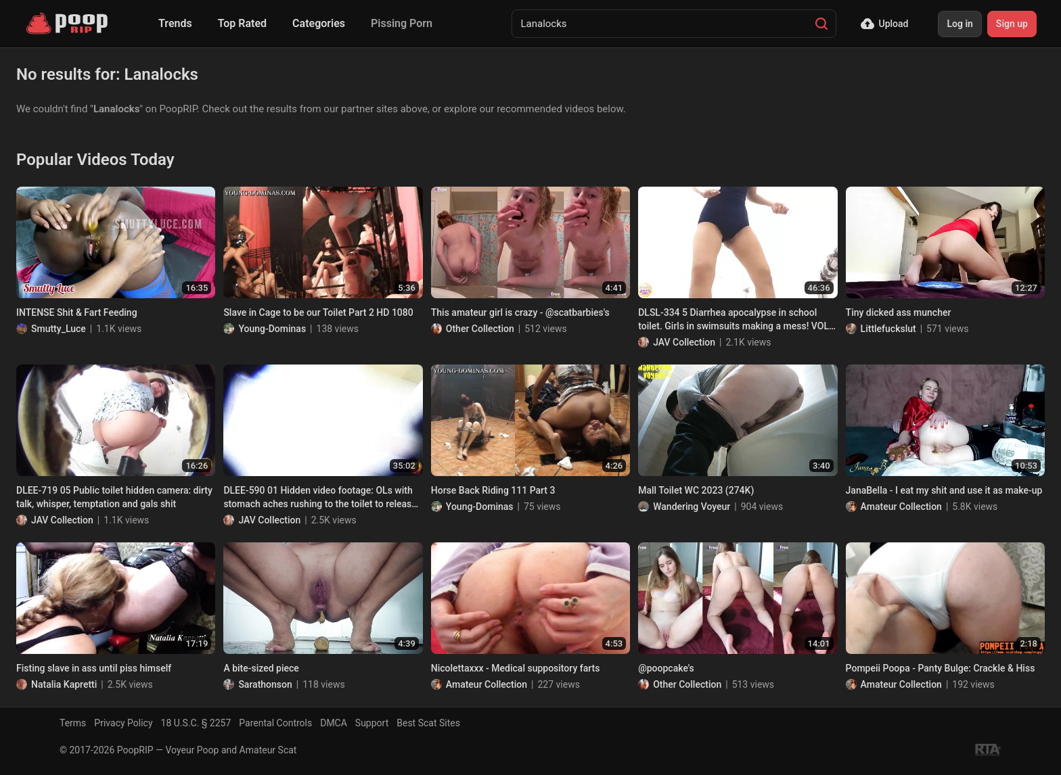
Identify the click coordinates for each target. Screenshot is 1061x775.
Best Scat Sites (428, 723)
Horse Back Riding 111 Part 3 (493, 490)
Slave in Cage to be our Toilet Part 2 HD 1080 (318, 312)
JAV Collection (684, 342)
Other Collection (480, 328)
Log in (959, 23)
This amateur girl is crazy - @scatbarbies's (520, 312)
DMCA (333, 723)
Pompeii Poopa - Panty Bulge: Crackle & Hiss (940, 668)
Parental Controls (275, 723)
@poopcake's (666, 668)
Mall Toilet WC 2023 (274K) (696, 490)
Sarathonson (265, 684)
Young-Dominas (272, 328)
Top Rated (242, 23)
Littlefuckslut (888, 328)
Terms (73, 723)
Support (371, 723)
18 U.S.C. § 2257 (196, 723)
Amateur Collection (901, 506)
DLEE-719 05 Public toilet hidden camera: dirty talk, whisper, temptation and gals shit (114, 497)
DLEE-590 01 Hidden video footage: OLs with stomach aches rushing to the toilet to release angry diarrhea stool (319, 498)
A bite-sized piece (260, 668)
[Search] (821, 23)
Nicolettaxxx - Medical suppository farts (515, 668)
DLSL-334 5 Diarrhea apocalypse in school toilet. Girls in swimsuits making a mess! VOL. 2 (735, 320)
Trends (175, 23)
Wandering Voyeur (691, 506)
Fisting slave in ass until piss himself (93, 668)
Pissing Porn (401, 23)
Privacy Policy (123, 723)
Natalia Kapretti (64, 684)
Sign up (1012, 23)
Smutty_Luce (58, 328)
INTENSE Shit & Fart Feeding (76, 312)
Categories (318, 23)
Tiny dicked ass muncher (898, 312)
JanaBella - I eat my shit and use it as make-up (944, 490)
